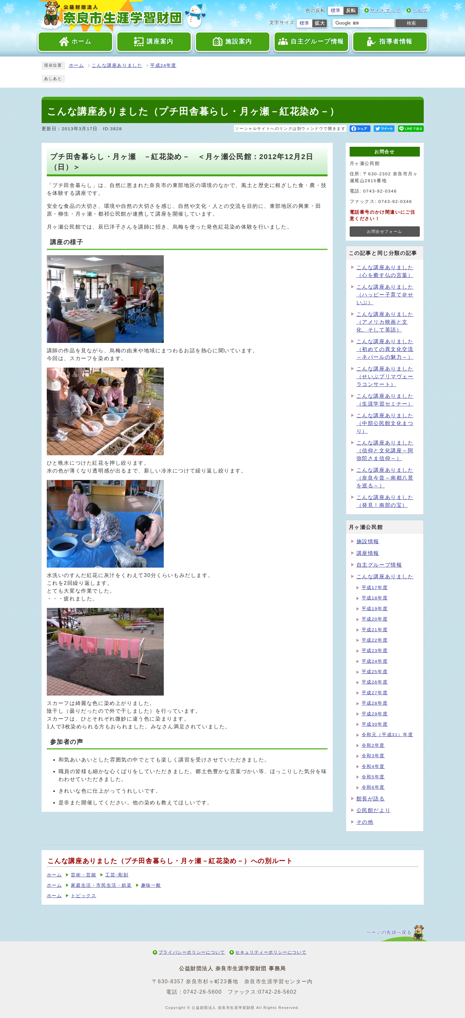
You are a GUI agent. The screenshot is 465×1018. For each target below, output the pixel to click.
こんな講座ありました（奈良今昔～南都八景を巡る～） (385, 477)
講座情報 (367, 553)
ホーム (76, 65)
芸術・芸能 (83, 875)
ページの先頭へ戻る (389, 932)
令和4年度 (373, 766)
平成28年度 (375, 703)
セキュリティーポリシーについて (270, 952)
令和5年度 (373, 776)
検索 (411, 23)
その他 (365, 822)
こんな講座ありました (117, 65)
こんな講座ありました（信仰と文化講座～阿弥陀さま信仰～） (385, 450)
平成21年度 (375, 629)
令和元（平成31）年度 (387, 734)
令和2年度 (373, 745)
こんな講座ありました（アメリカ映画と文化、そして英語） (385, 322)
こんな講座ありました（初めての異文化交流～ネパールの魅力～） (385, 349)
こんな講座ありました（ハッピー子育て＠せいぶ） (385, 294)
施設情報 (367, 541)
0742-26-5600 (202, 992)
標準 (336, 10)
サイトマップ (385, 10)
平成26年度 (375, 682)
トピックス (83, 895)
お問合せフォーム (384, 231)
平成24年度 (163, 65)
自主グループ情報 (379, 565)
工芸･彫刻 (116, 875)
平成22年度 (375, 640)
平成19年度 (375, 608)
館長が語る (370, 798)
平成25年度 (375, 671)
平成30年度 (375, 724)
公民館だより (373, 810)
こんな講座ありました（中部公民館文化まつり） (385, 423)
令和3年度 (373, 755)
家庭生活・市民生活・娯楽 (101, 885)
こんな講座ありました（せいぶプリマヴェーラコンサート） (385, 376)
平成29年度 (375, 713)
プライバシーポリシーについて (192, 952)
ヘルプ (420, 10)
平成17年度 (375, 587)
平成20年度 (375, 619)
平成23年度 (375, 650)
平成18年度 (375, 598)
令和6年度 (373, 787)
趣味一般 (151, 885)
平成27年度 (375, 692)
